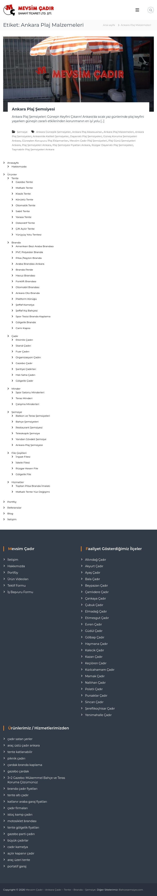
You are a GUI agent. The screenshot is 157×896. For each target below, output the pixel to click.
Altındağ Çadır (95, 560)
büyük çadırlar (18, 840)
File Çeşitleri (19, 452)
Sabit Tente (23, 211)
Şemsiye (22, 131)
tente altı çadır (18, 795)
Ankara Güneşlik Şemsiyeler (53, 131)
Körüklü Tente (24, 199)
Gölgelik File (23, 474)
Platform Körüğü (26, 298)
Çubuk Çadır (94, 605)
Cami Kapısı (23, 328)
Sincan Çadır (94, 702)
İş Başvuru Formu (20, 592)
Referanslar (14, 507)
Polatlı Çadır (94, 689)
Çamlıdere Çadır (97, 592)
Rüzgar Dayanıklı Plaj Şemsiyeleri (112, 145)
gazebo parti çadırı (21, 834)
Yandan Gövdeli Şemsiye (31, 439)
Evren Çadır (93, 624)
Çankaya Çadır (95, 598)
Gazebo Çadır (24, 363)
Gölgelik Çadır (24, 380)
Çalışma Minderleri (27, 404)
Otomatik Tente (25, 205)
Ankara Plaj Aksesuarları (87, 131)
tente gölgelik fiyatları (23, 827)
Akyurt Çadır (94, 566)
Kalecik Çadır (94, 650)
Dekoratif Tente (25, 222)
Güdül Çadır (94, 631)
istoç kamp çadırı (20, 814)
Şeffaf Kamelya (25, 304)
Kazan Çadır (94, 657)
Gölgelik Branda (26, 322)
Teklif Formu (17, 585)
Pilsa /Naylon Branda (29, 257)
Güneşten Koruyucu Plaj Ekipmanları (45, 140)
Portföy (12, 501)
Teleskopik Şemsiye (28, 433)
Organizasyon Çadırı (28, 357)
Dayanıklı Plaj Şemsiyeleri (86, 136)
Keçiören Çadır (95, 663)
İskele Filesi (23, 462)
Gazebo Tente (24, 182)
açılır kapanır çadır (21, 853)
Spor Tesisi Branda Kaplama (33, 316)
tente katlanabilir (20, 752)
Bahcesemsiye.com (131, 889)
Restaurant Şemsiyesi (29, 427)
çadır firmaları (18, 808)
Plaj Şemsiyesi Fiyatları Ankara (71, 145)
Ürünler (12, 174)
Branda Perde (24, 269)
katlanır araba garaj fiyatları (27, 802)
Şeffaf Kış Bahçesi (27, 310)
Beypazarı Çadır (96, 585)
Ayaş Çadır (92, 573)
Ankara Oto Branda (28, 293)
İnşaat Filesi (23, 456)
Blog (10, 513)
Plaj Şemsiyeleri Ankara (36, 145)
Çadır (14, 336)
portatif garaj (17, 866)
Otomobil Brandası (27, 287)
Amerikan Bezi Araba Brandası (35, 246)
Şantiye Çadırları (26, 369)
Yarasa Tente (23, 217)
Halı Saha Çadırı (25, 374)
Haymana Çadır (96, 644)
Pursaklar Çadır (96, 695)
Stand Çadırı (23, 345)
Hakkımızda (19, 166)
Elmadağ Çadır (96, 611)
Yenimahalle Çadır (98, 715)
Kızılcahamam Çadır (100, 670)
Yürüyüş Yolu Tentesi (28, 234)
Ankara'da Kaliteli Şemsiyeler (51, 136)
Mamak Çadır (95, 676)
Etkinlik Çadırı (24, 339)
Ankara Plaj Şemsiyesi (33, 109)
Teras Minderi (24, 398)
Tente (14, 178)
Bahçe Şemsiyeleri (27, 421)
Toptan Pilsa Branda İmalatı (33, 485)
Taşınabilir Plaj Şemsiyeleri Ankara (33, 149)
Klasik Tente (23, 193)
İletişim (12, 519)
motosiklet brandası (22, 821)
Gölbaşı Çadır (94, 637)
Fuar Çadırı (22, 351)
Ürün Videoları (18, 579)
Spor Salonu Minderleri (30, 392)
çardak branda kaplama (25, 765)
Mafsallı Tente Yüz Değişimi (33, 491)
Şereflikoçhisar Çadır (100, 708)
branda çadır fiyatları (22, 789)
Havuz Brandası (25, 275)
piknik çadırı (16, 758)
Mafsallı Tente (24, 187)
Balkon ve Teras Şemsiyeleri (33, 415)
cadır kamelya (18, 847)
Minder (15, 388)
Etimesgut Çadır (97, 618)
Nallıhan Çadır (95, 683)
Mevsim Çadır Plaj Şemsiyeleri (88, 140)
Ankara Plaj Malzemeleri (118, 131)
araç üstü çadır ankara (24, 745)
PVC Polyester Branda (29, 252)
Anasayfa (13, 162)
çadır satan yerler (20, 739)
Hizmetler (17, 482)
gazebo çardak (18, 771)
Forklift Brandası (26, 281)
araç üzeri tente (19, 860)
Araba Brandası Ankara (30, 263)
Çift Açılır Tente (25, 228)
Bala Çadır (92, 579)
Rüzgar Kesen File (27, 468)
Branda (16, 242)
